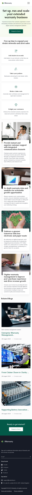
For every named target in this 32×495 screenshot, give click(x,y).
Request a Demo (16, 31)
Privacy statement (18, 491)
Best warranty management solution (11, 330)
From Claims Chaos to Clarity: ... (15, 372)
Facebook (4, 473)
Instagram (4, 467)
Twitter (4, 470)
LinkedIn (4, 465)
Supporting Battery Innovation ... (15, 410)
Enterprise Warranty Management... (10, 334)
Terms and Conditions (6, 491)
